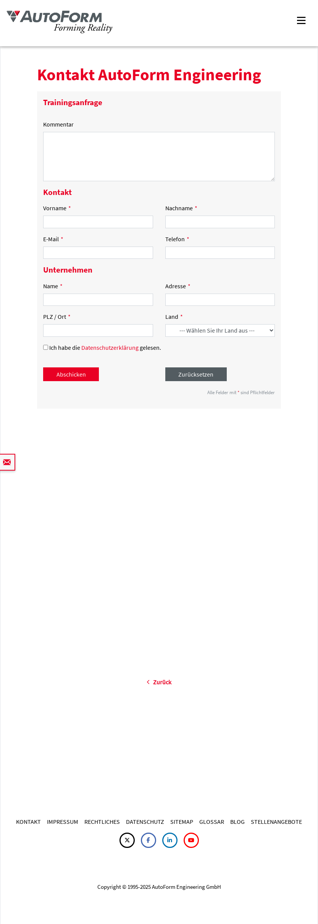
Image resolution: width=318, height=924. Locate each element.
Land (174, 316)
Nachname (181, 208)
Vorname (57, 208)
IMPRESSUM (62, 821)
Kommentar (58, 124)
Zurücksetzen (195, 374)
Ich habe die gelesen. (102, 347)
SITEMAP (181, 821)
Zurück (159, 682)
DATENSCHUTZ (145, 821)
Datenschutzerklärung (110, 347)
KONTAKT (28, 821)
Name (53, 286)
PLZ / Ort (57, 316)
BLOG (237, 821)
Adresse (177, 286)
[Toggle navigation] (301, 19)
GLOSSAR (211, 821)
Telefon (177, 239)
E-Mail (53, 239)
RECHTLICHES (102, 821)
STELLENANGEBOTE (276, 821)
